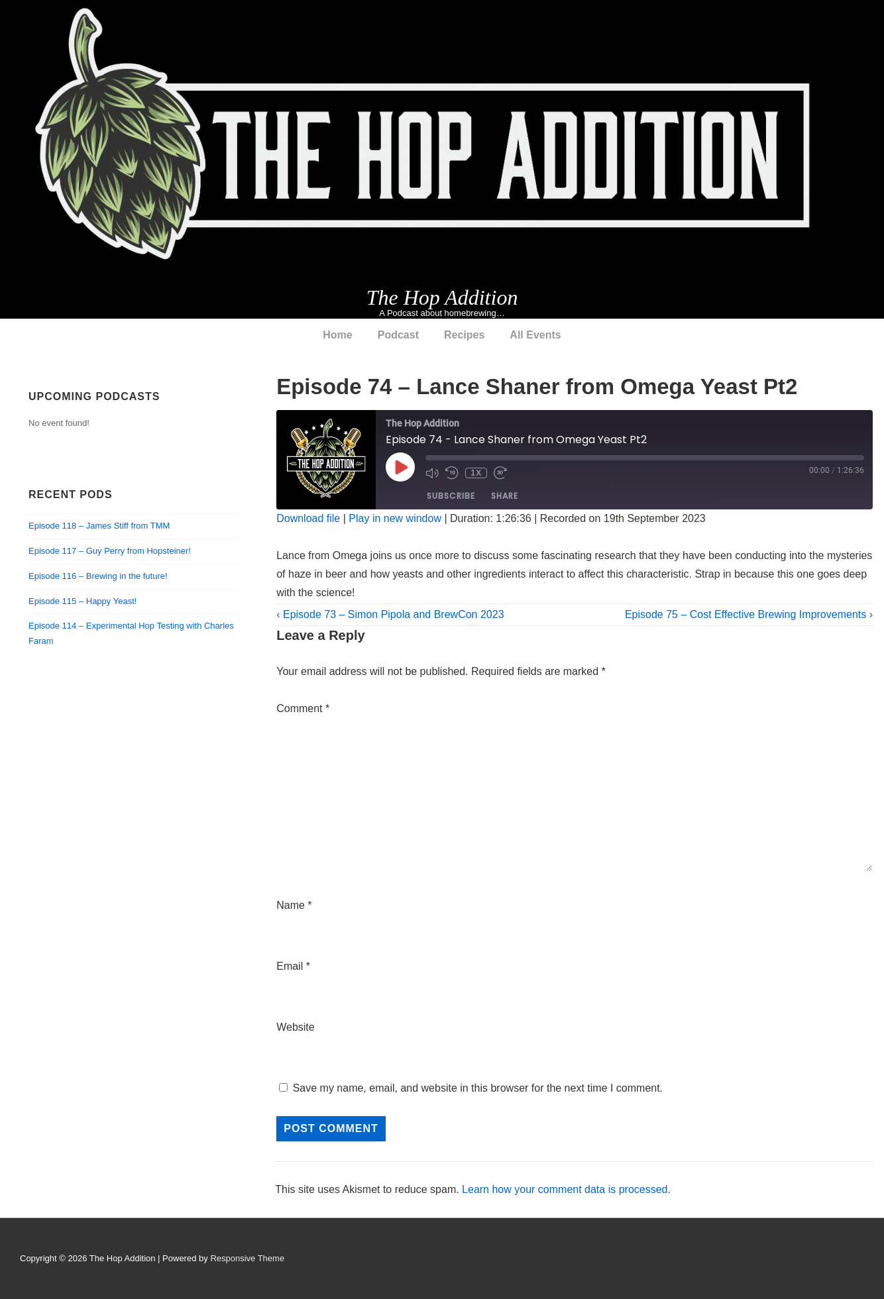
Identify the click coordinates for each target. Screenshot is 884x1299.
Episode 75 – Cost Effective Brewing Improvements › (749, 614)
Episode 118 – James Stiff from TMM (99, 526)
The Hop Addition (442, 297)
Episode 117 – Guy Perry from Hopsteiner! (109, 551)
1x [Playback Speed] (476, 473)
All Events (535, 334)
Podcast (398, 334)
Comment (302, 708)
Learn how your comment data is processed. (566, 1189)
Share (504, 496)
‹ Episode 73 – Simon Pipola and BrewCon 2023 (390, 614)
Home (337, 334)
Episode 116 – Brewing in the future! (98, 576)
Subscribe (451, 496)
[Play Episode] (400, 467)
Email (289, 966)
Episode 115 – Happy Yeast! (82, 601)
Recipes (464, 334)
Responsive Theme (247, 1258)
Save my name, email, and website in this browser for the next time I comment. (478, 1088)
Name (290, 905)
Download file (308, 518)
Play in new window (395, 518)
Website (295, 1027)
